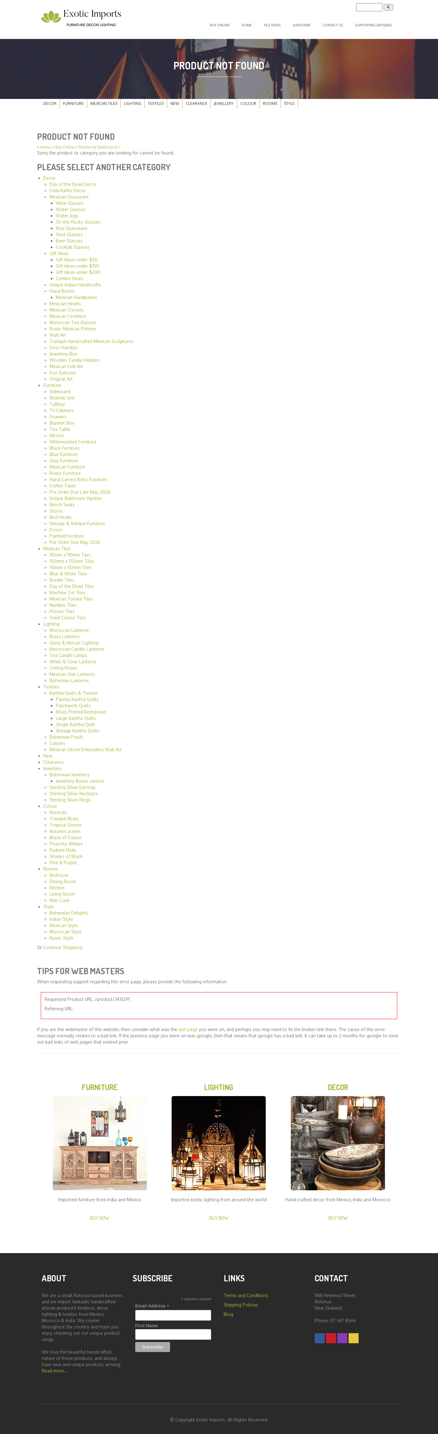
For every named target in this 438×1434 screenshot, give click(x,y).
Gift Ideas (59, 250)
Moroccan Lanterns (69, 627)
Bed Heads (61, 514)
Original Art (61, 376)
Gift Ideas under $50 (77, 256)
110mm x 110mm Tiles (70, 552)
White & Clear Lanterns (73, 658)
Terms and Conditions (246, 1293)
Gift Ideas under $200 (78, 269)
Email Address (152, 1304)
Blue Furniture (64, 451)
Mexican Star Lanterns (72, 671)
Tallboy (57, 401)
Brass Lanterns (65, 633)
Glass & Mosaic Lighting (74, 640)
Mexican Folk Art (66, 363)
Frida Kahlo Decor (68, 187)
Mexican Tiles (103, 101)
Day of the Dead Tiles (72, 583)
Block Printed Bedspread (81, 709)
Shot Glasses (69, 231)
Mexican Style (64, 922)
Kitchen (57, 885)
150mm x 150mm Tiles (72, 558)
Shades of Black (66, 853)
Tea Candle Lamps (68, 652)
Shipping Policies (241, 1303)
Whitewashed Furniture (73, 439)
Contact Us (334, 23)
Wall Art (58, 332)
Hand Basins (62, 288)
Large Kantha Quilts (76, 715)
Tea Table (60, 426)
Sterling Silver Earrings (73, 784)
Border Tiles (62, 577)
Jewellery (224, 101)
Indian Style (61, 916)
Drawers (58, 413)
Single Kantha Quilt (75, 721)
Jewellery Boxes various (80, 778)
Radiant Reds (63, 847)
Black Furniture (65, 445)
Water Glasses (71, 206)
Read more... (55, 1369)
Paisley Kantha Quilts (77, 696)
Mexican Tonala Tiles (71, 596)
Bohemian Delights (69, 910)
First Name (146, 1324)
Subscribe (304, 23)
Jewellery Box (63, 351)
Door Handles (64, 344)
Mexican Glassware (69, 194)
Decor (49, 101)
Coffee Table (63, 483)
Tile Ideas (277, 23)
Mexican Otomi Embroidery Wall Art (86, 746)
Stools (56, 508)
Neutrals (58, 809)
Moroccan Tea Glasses (73, 319)
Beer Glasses (69, 238)
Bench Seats (62, 501)
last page (188, 1026)
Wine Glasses (69, 200)
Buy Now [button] (99, 1216)
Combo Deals (69, 275)
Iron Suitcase (63, 369)
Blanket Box (62, 420)
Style (289, 101)
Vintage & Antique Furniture (77, 520)
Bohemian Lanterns (69, 677)
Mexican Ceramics (68, 313)
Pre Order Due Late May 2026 (80, 489)
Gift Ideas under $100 (77, 263)
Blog (228, 1312)
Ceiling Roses (63, 665)
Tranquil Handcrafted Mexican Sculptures (91, 338)
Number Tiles (63, 602)
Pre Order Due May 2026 (75, 539)
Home (254, 23)
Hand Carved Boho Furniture (78, 476)
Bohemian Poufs (66, 734)
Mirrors (57, 432)
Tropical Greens (66, 822)
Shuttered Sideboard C (99, 144)
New (174, 101)
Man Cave (60, 897)
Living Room (62, 891)
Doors (56, 527)
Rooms (270, 101)
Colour (248, 101)
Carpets (57, 740)
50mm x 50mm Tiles (71, 564)
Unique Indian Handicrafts (75, 282)
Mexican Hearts (65, 300)
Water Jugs (67, 212)
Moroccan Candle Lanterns (77, 646)
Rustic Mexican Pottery (73, 326)
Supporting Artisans (373, 23)
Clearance (196, 101)
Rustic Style (61, 935)
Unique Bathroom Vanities (76, 495)
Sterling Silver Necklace (74, 790)
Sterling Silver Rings (70, 797)
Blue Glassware (72, 225)
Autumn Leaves (65, 828)
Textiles (156, 101)
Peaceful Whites (66, 841)
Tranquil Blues (64, 815)
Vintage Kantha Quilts (78, 728)
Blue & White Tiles (68, 570)
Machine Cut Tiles (68, 589)
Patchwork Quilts (73, 702)
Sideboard (60, 388)
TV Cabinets (62, 407)
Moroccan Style (66, 929)
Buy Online (229, 23)
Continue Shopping (62, 944)
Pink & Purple (63, 859)
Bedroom (59, 872)
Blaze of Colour (66, 834)
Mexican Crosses (67, 307)
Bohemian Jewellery (70, 771)
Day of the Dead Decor (73, 181)
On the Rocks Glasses (78, 219)
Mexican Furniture (67, 464)
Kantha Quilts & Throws (74, 690)
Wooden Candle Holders (75, 357)
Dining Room (63, 878)
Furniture (73, 101)
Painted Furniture (67, 533)
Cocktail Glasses (72, 244)
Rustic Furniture (65, 470)
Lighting (132, 101)
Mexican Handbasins (76, 294)
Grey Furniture (64, 457)
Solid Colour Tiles (68, 614)
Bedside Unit (62, 395)
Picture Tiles (62, 608)
